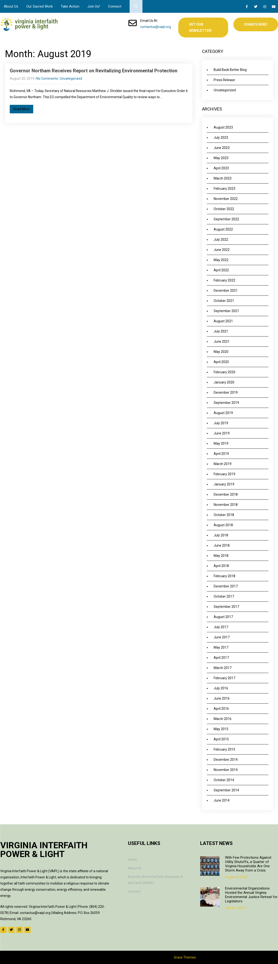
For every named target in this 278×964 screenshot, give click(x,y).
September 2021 (226, 311)
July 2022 (221, 239)
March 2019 (222, 464)
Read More (21, 109)
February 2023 (224, 188)
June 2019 (222, 433)
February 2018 (224, 576)
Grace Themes (185, 957)
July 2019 (221, 423)
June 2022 (222, 250)
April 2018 (221, 566)
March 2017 (222, 668)
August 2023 (223, 127)
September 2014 (226, 790)
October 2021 (224, 301)
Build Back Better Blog (230, 70)
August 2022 (223, 229)
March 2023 (222, 178)
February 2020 (224, 372)
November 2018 (226, 505)
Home (132, 860)
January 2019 (224, 484)
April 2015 (221, 739)
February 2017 (224, 678)
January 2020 (224, 382)
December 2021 (226, 290)
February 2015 (224, 749)
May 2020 (221, 352)
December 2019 (226, 392)
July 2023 (221, 137)
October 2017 (224, 596)
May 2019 (221, 443)
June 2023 (222, 148)
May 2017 (221, 647)
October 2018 (224, 515)
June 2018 (222, 545)
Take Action (70, 6)
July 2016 (221, 688)
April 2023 (221, 168)
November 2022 (226, 199)
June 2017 (222, 637)
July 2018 (221, 535)
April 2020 (221, 362)
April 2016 (221, 708)
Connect (114, 6)
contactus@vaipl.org (155, 27)
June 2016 (222, 698)
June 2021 (222, 341)
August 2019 (223, 413)
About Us (11, 6)
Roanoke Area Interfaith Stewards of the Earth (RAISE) (155, 880)
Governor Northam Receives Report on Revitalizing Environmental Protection (93, 71)
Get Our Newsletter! (200, 27)
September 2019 (226, 403)
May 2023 (221, 158)
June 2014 (222, 800)
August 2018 (223, 525)
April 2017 (221, 658)
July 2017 (221, 627)
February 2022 (224, 280)
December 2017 (226, 586)
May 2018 (221, 556)
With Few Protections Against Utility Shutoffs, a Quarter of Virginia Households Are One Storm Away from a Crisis (248, 863)
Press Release (224, 80)
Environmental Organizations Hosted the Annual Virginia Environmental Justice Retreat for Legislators (251, 894)
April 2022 (221, 270)
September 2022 (226, 219)
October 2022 (224, 209)
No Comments (47, 78)
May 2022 (221, 260)
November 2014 (226, 770)
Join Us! (93, 6)
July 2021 (221, 331)
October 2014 (224, 780)
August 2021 (223, 321)
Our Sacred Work (39, 6)
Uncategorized (71, 78)
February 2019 (224, 474)
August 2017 (223, 617)
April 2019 (221, 454)
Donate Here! (255, 24)
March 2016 (222, 719)
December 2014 (226, 759)
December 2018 (226, 494)
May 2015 (221, 729)
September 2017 (226, 607)
